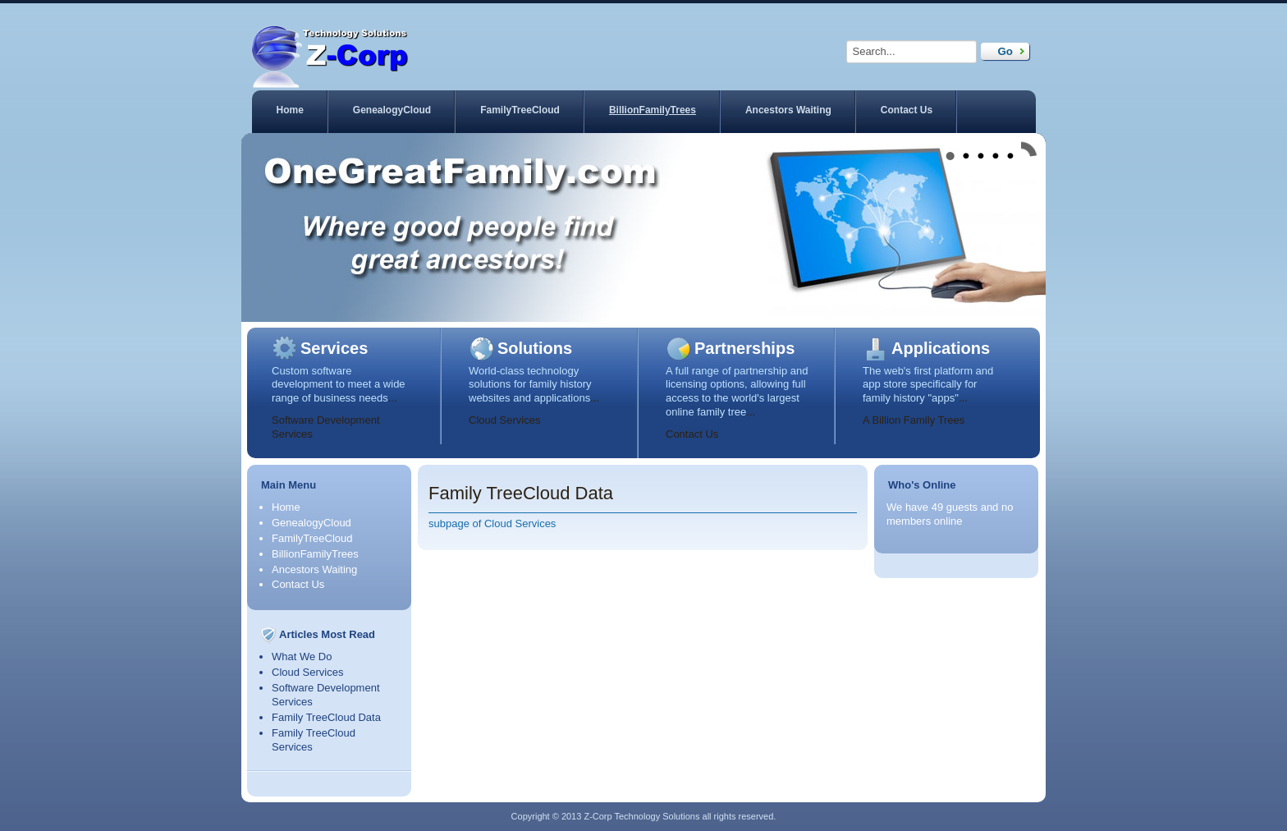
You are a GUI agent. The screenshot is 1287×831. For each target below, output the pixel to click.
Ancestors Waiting (788, 110)
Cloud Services (504, 420)
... (392, 398)
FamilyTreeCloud (520, 110)
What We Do (302, 656)
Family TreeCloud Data (326, 717)
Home (290, 110)
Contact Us (906, 110)
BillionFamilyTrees (652, 110)
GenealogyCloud (392, 110)
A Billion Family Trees (913, 420)
